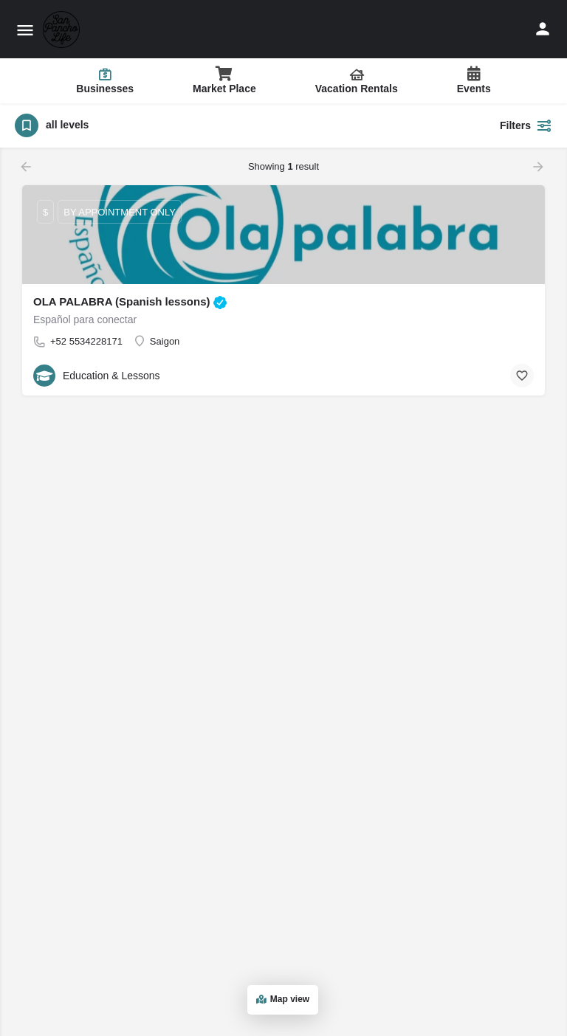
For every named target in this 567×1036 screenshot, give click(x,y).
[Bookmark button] (522, 375)
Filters (526, 125)
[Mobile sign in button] (542, 28)
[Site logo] (63, 29)
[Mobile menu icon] (25, 29)
